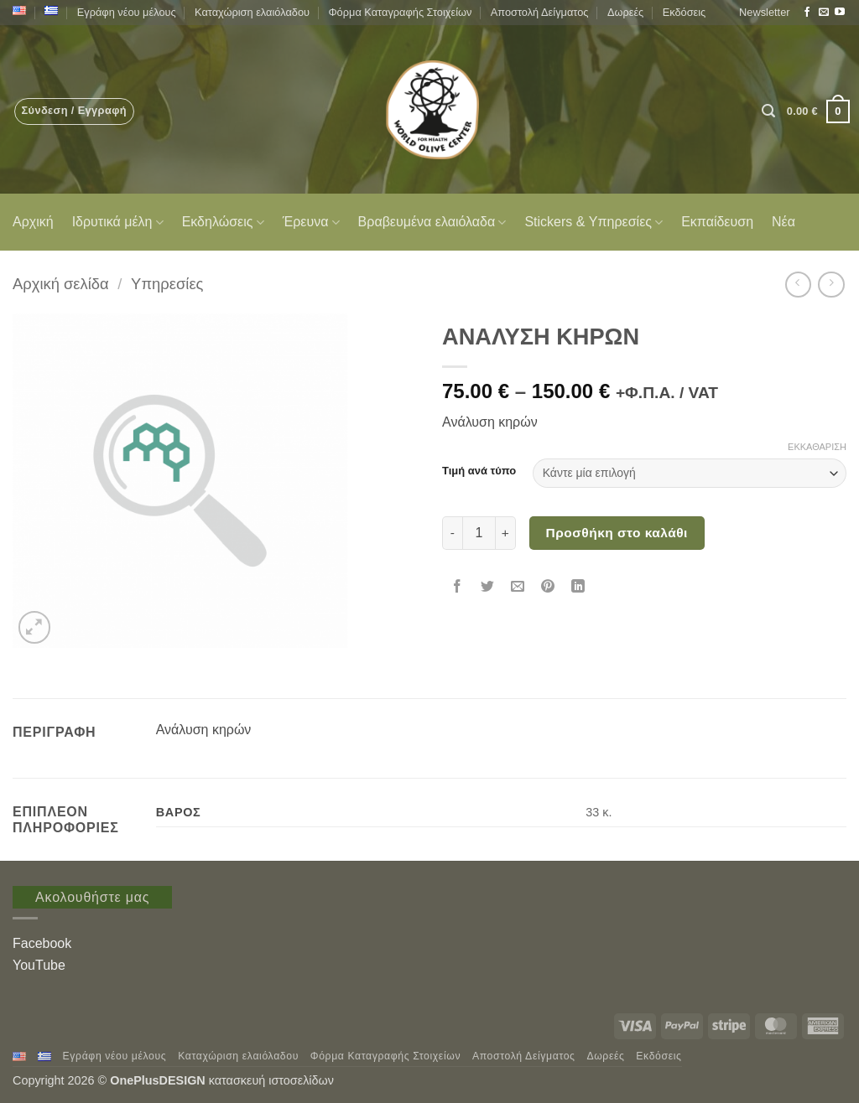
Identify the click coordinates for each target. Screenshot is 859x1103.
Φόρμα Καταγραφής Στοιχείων (399, 12)
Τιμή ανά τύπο (479, 471)
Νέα (783, 222)
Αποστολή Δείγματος (540, 12)
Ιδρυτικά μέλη (118, 222)
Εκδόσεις (684, 12)
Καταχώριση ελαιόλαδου (252, 12)
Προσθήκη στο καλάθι (617, 533)
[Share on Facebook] (457, 588)
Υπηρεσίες (167, 284)
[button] (764, 12)
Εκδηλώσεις (223, 222)
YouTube (39, 965)
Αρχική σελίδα (61, 284)
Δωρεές (625, 12)
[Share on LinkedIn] (578, 588)
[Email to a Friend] (518, 588)
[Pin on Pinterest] (548, 588)
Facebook (42, 943)
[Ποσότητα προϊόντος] (479, 533)
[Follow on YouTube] (840, 12)
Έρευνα (311, 222)
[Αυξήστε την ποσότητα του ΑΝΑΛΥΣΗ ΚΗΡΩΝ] (506, 533)
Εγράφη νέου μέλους (126, 12)
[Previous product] (831, 285)
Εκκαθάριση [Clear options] (817, 447)
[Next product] (798, 285)
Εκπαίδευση (717, 222)
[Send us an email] (824, 12)
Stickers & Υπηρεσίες (593, 222)
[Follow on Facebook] (807, 12)
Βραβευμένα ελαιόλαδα (432, 222)
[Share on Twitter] (488, 588)
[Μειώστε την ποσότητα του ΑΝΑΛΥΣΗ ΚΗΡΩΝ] (452, 533)
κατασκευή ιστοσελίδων (273, 1080)
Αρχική (33, 222)
